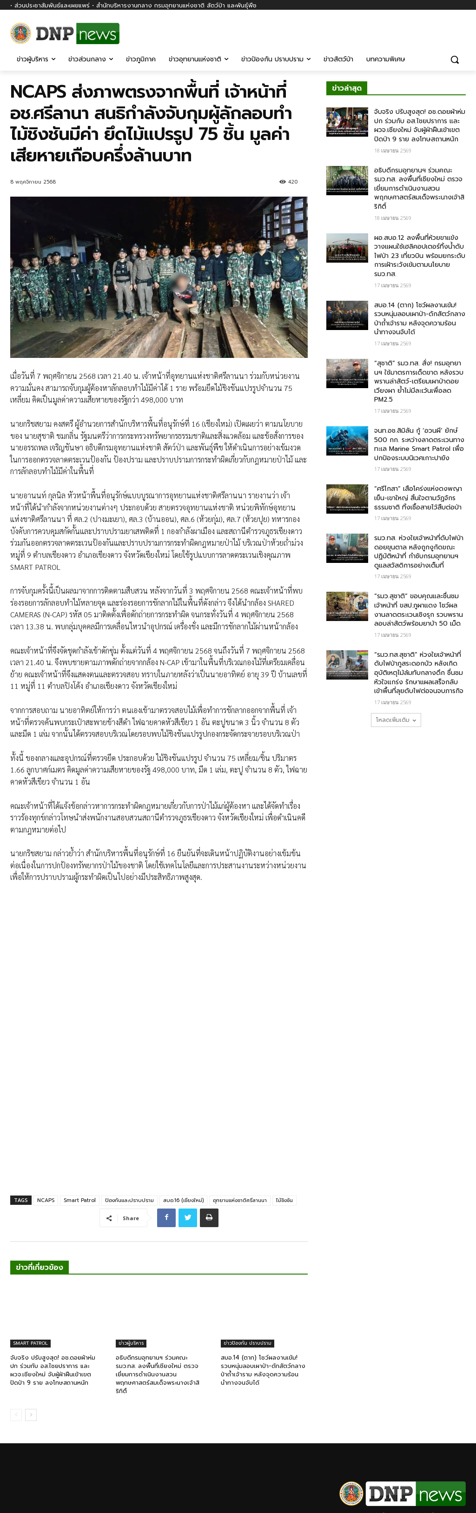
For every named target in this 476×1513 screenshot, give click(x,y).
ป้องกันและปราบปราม (129, 1131)
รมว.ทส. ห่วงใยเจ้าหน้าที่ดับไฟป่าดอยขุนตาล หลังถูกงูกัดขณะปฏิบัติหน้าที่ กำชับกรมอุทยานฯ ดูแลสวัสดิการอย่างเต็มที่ (418, 551)
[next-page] (31, 1345)
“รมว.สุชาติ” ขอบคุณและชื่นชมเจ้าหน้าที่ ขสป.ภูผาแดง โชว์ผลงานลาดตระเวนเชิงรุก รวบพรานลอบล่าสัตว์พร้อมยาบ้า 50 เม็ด (418, 609)
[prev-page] (16, 1345)
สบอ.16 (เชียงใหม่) (183, 1131)
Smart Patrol (80, 1131)
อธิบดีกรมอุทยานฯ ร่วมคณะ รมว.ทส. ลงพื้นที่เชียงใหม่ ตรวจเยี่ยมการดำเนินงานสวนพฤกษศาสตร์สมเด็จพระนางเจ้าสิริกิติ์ (157, 1304)
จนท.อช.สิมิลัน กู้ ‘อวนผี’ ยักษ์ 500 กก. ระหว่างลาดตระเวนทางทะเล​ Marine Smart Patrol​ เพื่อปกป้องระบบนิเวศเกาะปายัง (419, 444)
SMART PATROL (30, 1273)
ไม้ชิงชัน (284, 1131)
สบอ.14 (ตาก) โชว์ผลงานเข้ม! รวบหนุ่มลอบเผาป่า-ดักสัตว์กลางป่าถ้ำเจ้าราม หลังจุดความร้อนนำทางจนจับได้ (263, 1300)
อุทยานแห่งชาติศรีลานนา (240, 1131)
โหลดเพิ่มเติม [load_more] (396, 720)
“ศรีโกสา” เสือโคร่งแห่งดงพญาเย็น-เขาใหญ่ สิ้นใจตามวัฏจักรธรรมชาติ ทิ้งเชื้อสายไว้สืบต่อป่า (418, 498)
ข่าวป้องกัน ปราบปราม (247, 1273)
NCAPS (45, 1131)
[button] (454, 59)
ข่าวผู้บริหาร (131, 1273)
